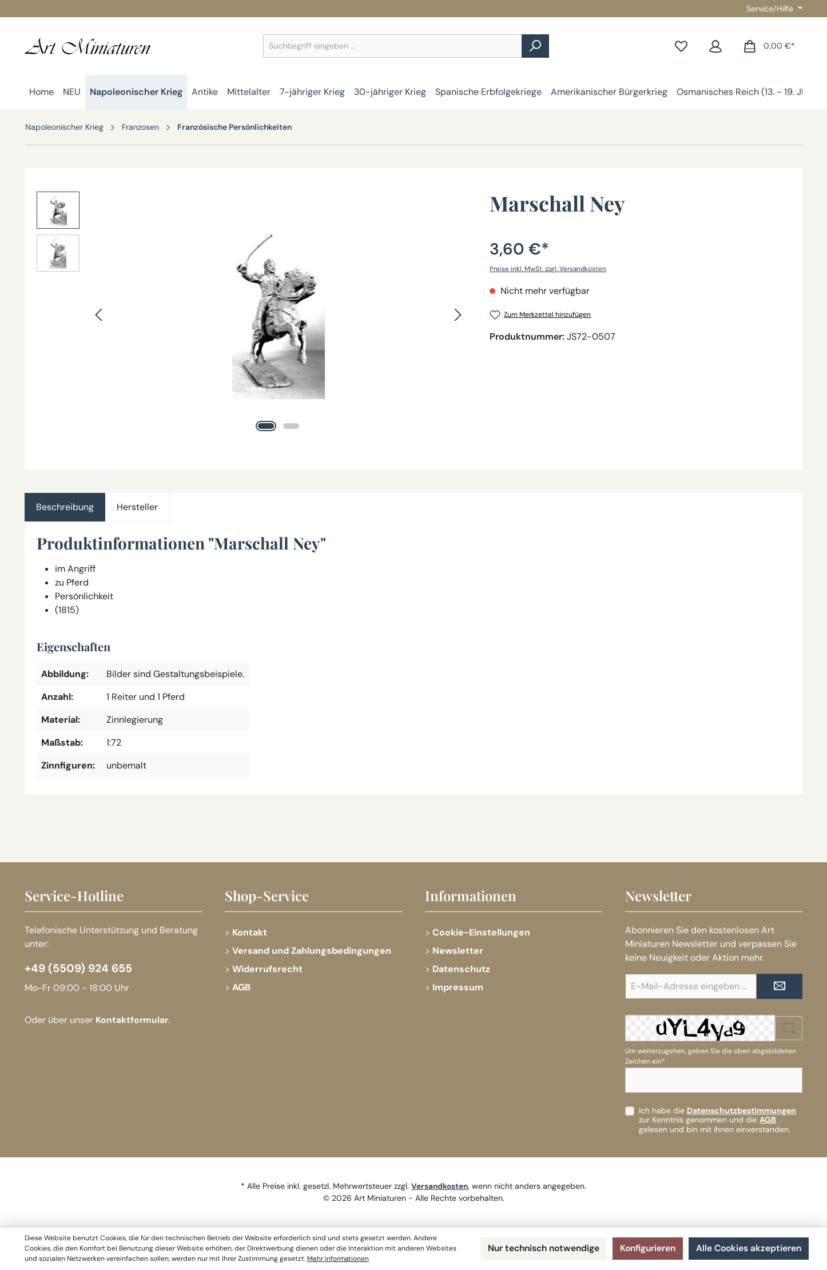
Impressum (457, 987)
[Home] (41, 92)
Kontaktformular (132, 1020)
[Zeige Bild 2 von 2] (291, 426)
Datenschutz (461, 969)
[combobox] (392, 46)
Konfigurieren (644, 1249)
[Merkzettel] (681, 46)
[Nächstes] (457, 314)
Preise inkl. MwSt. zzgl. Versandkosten (549, 268)
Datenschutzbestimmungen (741, 1110)
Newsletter (457, 951)
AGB (241, 987)
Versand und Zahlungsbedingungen (311, 951)
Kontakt (249, 932)
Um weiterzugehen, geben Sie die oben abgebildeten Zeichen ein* (710, 1056)
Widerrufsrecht (267, 969)
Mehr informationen (370, 1259)
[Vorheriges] (99, 314)
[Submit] (779, 986)
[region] (251, 314)
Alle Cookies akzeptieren (747, 1249)
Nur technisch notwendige (536, 1249)
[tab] (65, 507)
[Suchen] (535, 46)
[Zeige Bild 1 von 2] (266, 426)
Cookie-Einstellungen (481, 932)
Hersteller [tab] (137, 507)
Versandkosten (440, 1186)
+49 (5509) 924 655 (80, 968)
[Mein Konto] (715, 46)
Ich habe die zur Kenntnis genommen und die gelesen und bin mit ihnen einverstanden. (717, 1120)
